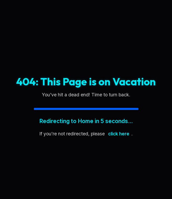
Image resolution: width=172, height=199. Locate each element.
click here (118, 133)
